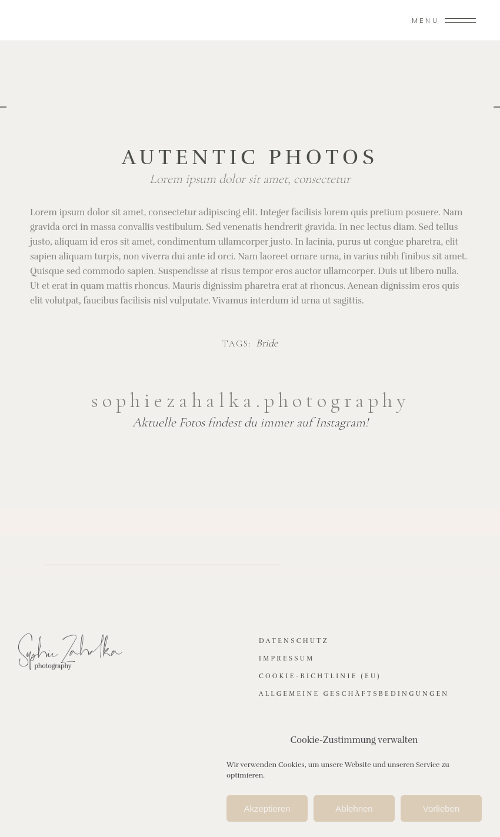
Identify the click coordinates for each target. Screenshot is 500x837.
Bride (267, 343)
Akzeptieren (267, 811)
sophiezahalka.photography (250, 400)
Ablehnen (353, 811)
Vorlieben (441, 811)
